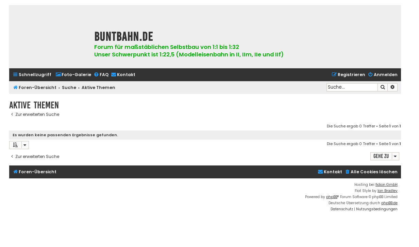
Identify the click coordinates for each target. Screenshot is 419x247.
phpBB (331, 196)
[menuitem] (73, 75)
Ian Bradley (388, 190)
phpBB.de (389, 203)
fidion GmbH (386, 184)
